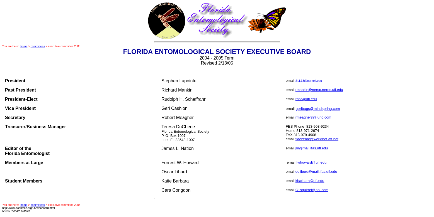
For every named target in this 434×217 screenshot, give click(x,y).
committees (38, 46)
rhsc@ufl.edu (306, 99)
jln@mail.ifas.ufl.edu (311, 148)
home (23, 46)
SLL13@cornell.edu (308, 80)
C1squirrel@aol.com (311, 190)
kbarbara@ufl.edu (309, 181)
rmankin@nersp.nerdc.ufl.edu (319, 90)
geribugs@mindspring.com (318, 109)
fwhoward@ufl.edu (311, 162)
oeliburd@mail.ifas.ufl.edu (316, 171)
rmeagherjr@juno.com (313, 117)
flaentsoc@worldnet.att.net (316, 139)
